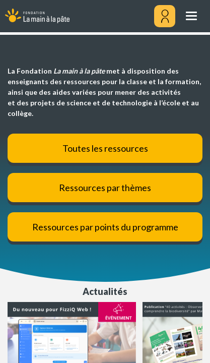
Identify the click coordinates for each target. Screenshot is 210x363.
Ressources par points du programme (105, 226)
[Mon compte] (164, 16)
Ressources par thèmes (105, 187)
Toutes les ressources (105, 148)
